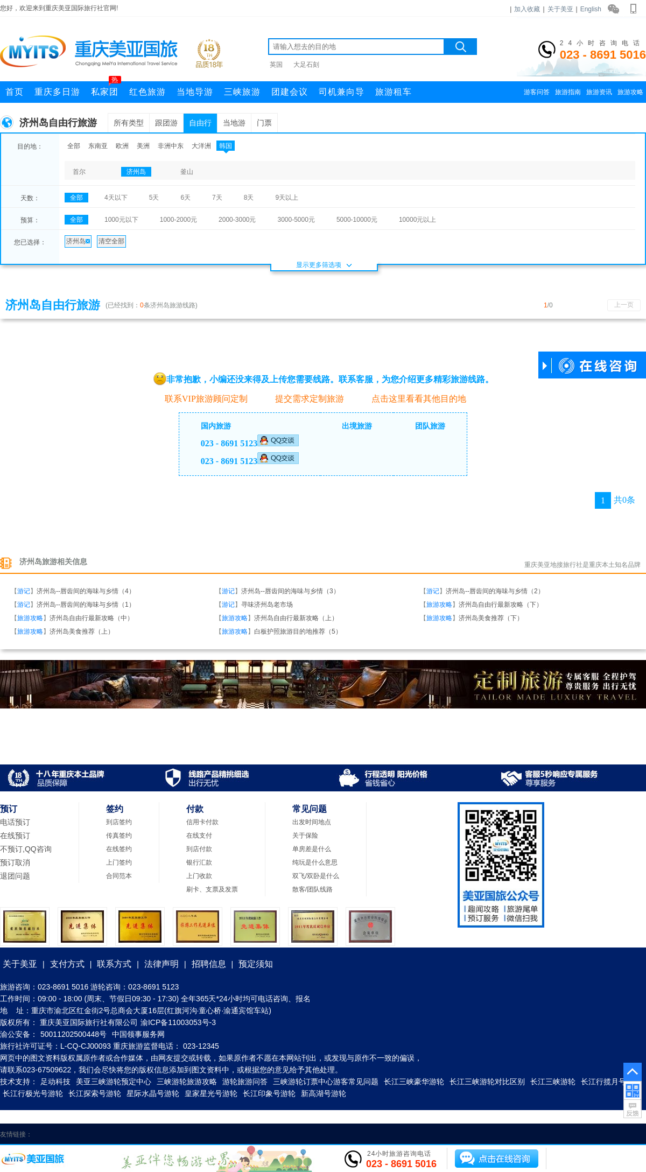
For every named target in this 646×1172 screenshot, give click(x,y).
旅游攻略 (630, 92)
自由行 (200, 122)
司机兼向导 (341, 91)
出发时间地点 (311, 822)
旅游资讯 (599, 92)
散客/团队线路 (312, 889)
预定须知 (255, 964)
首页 (14, 91)
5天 (154, 197)
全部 (73, 146)
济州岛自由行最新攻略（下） (501, 604)
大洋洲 (201, 146)
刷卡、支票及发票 (212, 889)
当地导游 (195, 91)
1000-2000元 (178, 219)
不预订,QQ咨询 (26, 849)
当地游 (234, 122)
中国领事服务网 (138, 1034)
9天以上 (286, 197)
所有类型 (129, 122)
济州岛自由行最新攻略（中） (92, 618)
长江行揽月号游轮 (611, 1081)
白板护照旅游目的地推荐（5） (298, 631)
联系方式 (114, 964)
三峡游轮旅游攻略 (187, 1081)
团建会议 (289, 91)
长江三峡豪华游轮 (414, 1081)
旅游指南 (568, 92)
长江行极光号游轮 (33, 1093)
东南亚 (98, 146)
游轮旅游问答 (245, 1081)
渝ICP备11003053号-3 (178, 1022)
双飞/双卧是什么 (315, 876)
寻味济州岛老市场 (267, 604)
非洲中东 (171, 146)
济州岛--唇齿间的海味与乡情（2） (495, 591)
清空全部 (111, 241)
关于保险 (305, 835)
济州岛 (136, 172)
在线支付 (199, 835)
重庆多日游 (57, 91)
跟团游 (166, 122)
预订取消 (15, 862)
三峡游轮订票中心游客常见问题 (325, 1081)
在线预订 (15, 835)
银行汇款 (199, 862)
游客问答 (537, 92)
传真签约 (119, 835)
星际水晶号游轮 (153, 1093)
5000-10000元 (356, 219)
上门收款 (199, 876)
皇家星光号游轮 (211, 1093)
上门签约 (119, 862)
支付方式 (67, 964)
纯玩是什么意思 (315, 862)
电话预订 (15, 822)
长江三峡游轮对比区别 (487, 1081)
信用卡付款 (202, 822)
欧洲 (122, 146)
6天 (185, 197)
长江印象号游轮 (269, 1093)
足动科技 (55, 1081)
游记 (23, 591)
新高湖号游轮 (323, 1093)
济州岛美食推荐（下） (491, 618)
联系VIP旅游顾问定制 (200, 398)
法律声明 (161, 964)
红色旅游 (147, 91)
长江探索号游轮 (94, 1093)
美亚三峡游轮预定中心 (113, 1081)
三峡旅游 (242, 91)
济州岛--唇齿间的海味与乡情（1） (86, 604)
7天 (217, 197)
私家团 (106, 88)
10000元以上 (417, 219)
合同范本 (119, 876)
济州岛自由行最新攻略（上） (296, 618)
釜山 (186, 172)
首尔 (79, 172)
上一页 (624, 304)
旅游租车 (393, 91)
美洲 (143, 146)
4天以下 (116, 197)
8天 (249, 197)
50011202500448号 (73, 1034)
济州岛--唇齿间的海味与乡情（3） (290, 591)
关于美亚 (560, 9)
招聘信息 (209, 964)
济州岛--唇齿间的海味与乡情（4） (86, 591)
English (590, 9)
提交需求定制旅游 (304, 398)
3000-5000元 (295, 219)
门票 (264, 122)
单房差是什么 (311, 849)
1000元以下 (121, 219)
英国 (276, 64)
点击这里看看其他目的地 (413, 398)
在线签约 (119, 849)
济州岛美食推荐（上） (82, 631)
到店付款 (199, 849)
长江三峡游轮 (552, 1081)
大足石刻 (306, 64)
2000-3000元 (237, 219)
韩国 (225, 146)
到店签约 (119, 822)
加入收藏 (527, 9)
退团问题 (15, 876)
